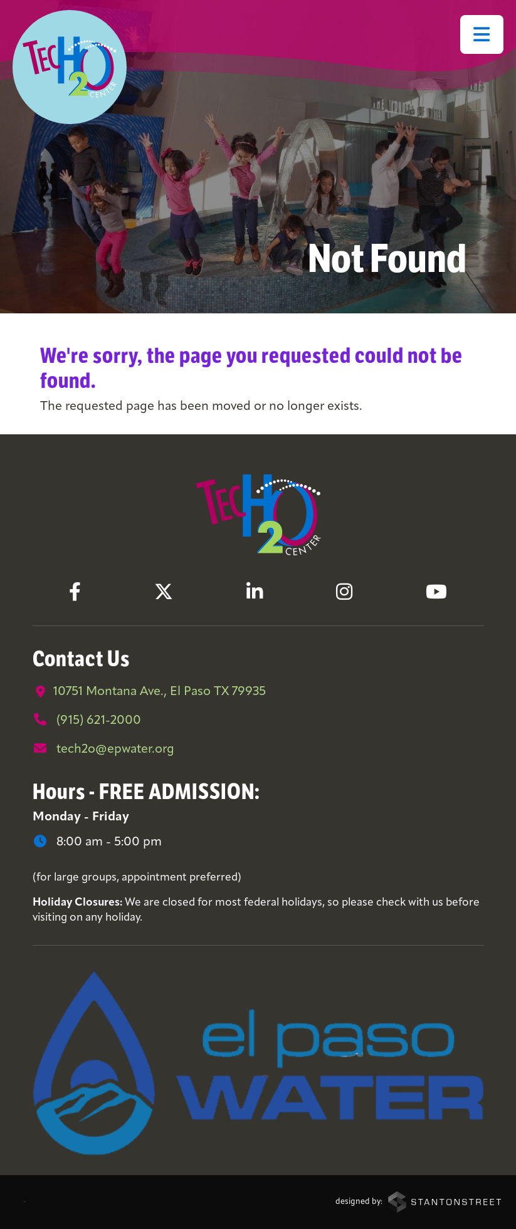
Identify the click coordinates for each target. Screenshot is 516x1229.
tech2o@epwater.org (103, 749)
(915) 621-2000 (87, 720)
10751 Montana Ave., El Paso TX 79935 (149, 692)
